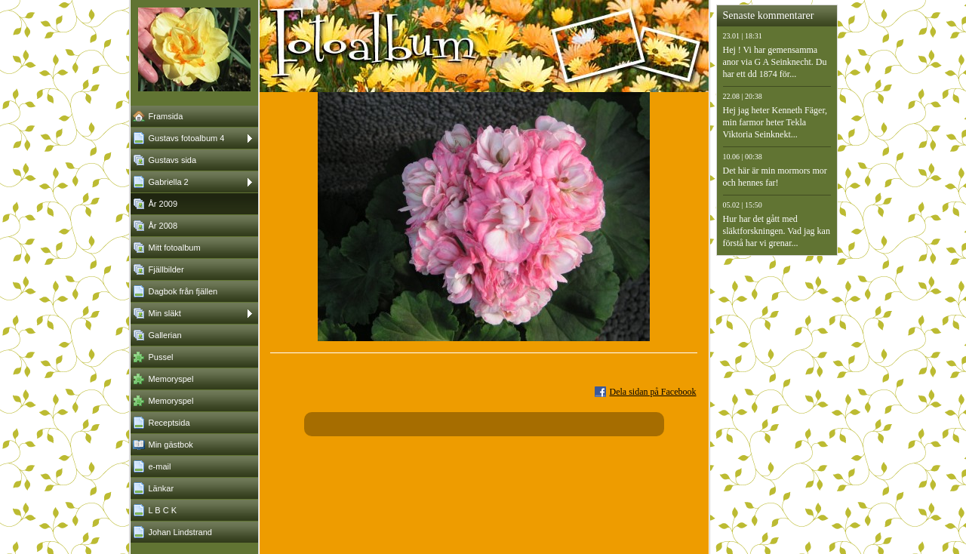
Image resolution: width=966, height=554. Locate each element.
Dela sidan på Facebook (653, 391)
